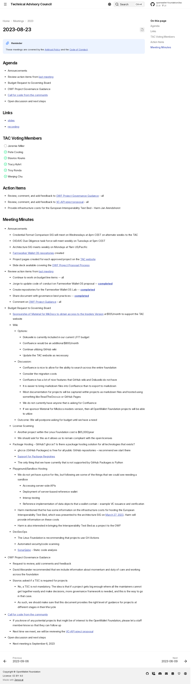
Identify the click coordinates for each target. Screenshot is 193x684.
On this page (158, 20)
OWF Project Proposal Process (71, 265)
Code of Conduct (79, 49)
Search (124, 4)
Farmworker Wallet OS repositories (33, 253)
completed (105, 283)
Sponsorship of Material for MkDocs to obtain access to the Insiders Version (58, 314)
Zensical (18, 680)
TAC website (87, 259)
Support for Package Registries (36, 456)
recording (13, 126)
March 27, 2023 (114, 514)
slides (11, 120)
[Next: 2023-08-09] (173, 660)
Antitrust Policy (52, 49)
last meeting (46, 76)
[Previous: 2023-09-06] (17, 660)
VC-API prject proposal (70, 202)
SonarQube (24, 550)
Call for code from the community (28, 95)
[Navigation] (5, 4)
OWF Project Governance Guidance (77, 195)
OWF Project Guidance (42, 301)
